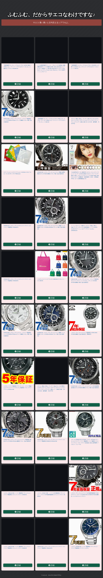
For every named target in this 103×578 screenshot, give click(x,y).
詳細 (18, 84)
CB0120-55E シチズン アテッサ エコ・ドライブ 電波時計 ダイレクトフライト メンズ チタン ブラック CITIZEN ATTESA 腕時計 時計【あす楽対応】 (85, 281)
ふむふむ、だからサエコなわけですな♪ (51, 14)
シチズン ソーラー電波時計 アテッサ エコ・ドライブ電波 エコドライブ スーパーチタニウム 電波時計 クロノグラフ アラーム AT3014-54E (17, 387)
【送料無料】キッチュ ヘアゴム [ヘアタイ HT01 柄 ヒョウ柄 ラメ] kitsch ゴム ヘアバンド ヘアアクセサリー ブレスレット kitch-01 (85, 67)
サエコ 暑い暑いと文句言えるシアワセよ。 (51, 22)
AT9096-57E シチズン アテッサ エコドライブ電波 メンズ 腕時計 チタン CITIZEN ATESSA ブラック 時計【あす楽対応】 (51, 227)
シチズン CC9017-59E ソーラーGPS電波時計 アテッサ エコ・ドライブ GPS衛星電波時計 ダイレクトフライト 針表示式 (51, 494)
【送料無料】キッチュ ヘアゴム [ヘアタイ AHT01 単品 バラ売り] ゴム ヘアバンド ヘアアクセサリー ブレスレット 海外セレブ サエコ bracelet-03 (17, 67)
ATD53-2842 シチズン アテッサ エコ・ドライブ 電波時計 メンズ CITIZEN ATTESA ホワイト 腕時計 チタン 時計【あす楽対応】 (18, 334)
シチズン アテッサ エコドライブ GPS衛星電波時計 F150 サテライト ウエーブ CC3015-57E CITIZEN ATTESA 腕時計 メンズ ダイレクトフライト (85, 494)
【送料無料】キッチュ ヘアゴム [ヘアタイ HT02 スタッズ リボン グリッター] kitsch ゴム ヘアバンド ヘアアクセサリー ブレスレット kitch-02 (51, 120)
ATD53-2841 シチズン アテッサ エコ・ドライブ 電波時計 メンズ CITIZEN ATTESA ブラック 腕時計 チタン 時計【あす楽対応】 (18, 120)
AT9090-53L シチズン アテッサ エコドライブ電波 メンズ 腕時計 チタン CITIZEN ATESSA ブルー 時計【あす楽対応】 (51, 334)
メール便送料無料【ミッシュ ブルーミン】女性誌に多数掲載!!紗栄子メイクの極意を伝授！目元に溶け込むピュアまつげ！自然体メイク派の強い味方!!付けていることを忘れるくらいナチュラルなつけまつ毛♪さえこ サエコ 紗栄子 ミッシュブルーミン (51, 68)
